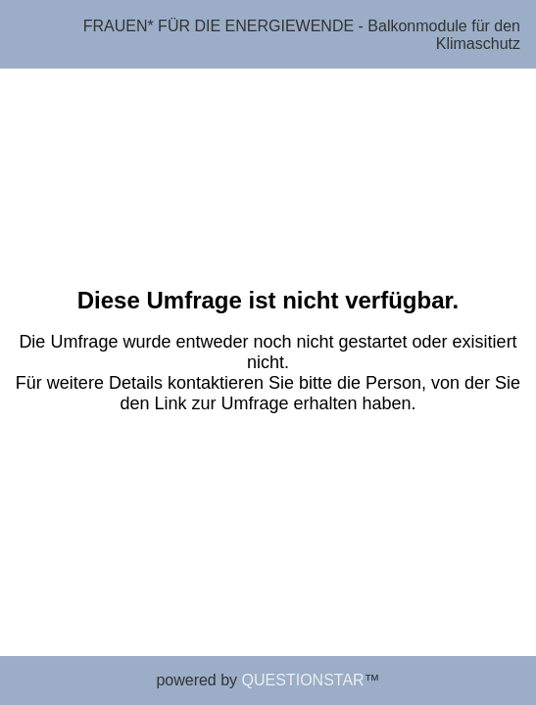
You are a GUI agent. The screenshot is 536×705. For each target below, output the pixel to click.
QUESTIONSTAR (303, 680)
